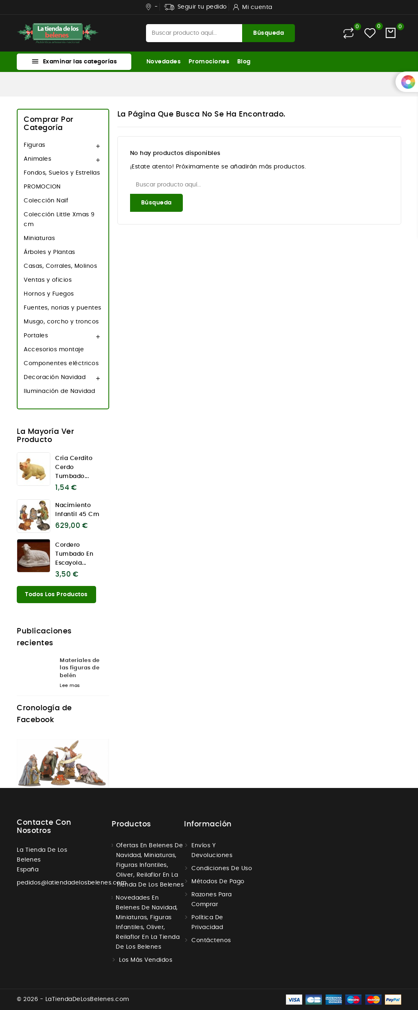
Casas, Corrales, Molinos (60, 266)
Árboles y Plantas (49, 252)
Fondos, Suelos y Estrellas (62, 173)
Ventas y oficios (48, 280)
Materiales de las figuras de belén (80, 668)
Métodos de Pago (218, 881)
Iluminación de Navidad (59, 391)
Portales (36, 336)
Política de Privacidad (207, 922)
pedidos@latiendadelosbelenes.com (71, 883)
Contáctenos (211, 940)
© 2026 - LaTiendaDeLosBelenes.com (73, 999)
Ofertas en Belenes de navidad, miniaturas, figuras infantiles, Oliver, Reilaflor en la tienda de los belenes (150, 865)
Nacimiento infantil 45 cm (77, 510)
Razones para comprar (211, 899)
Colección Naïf (46, 201)
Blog (244, 62)
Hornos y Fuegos (49, 294)
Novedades (163, 62)
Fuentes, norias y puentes (62, 308)
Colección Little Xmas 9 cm (59, 219)
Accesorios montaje (54, 349)
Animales (37, 159)
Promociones (209, 62)
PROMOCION (42, 187)
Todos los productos (56, 594)
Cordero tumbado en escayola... (74, 554)
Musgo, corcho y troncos (61, 322)
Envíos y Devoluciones (211, 850)
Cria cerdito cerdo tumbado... (73, 467)
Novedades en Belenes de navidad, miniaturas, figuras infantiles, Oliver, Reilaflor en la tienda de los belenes (148, 922)
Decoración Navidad (54, 377)
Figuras (34, 145)
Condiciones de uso (221, 868)
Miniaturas (39, 238)
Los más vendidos (145, 960)
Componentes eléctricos (61, 363)
